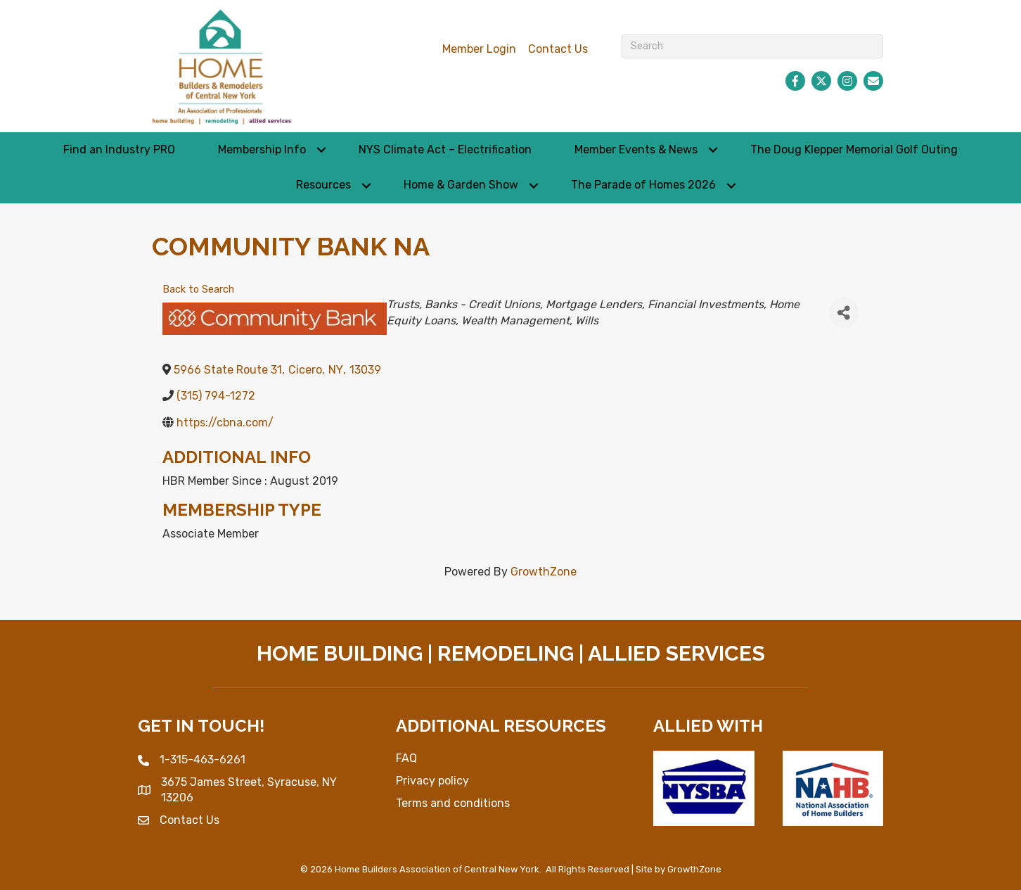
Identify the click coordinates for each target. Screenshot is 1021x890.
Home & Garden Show (461, 184)
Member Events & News (636, 149)
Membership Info (262, 149)
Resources (323, 184)
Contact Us (558, 49)
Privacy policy (432, 780)
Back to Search (198, 289)
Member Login (479, 49)
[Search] (753, 46)
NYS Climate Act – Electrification (445, 149)
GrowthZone (543, 571)
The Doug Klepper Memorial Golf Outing (854, 149)
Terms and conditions (453, 803)
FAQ (406, 758)
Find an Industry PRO (119, 149)
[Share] (844, 313)
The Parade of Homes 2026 (643, 184)
